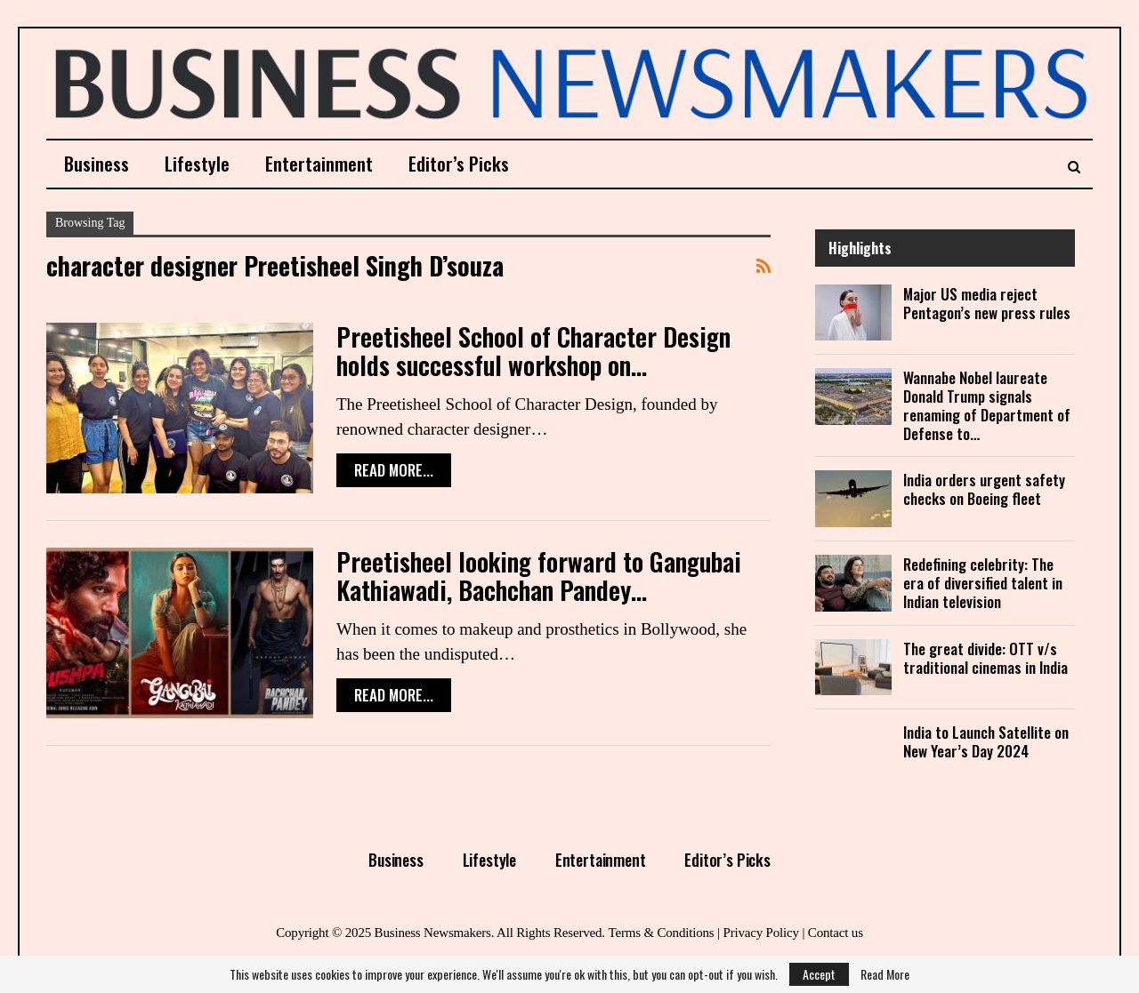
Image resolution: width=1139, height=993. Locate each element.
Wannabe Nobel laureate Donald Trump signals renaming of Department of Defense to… (986, 405)
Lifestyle (197, 163)
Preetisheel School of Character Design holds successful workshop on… (533, 350)
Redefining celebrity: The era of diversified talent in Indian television (982, 583)
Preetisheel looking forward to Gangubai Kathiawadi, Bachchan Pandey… (538, 575)
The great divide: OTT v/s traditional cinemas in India (985, 657)
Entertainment (319, 163)
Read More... (393, 470)
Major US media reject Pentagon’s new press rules (986, 303)
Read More (884, 974)
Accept (819, 974)
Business (96, 163)
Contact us (835, 932)
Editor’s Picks (458, 163)
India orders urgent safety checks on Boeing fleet (984, 488)
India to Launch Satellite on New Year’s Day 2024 (986, 741)
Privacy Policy (760, 932)
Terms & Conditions (661, 932)
